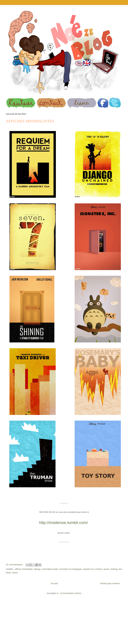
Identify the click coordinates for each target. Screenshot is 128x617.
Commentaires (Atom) (70, 593)
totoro (15, 572)
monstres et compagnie (70, 569)
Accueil (54, 583)
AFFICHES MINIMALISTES (30, 121)
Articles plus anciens (110, 583)
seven (106, 569)
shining (114, 569)
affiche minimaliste (24, 569)
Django (37, 569)
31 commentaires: (15, 564)
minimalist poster (50, 569)
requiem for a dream (92, 569)
